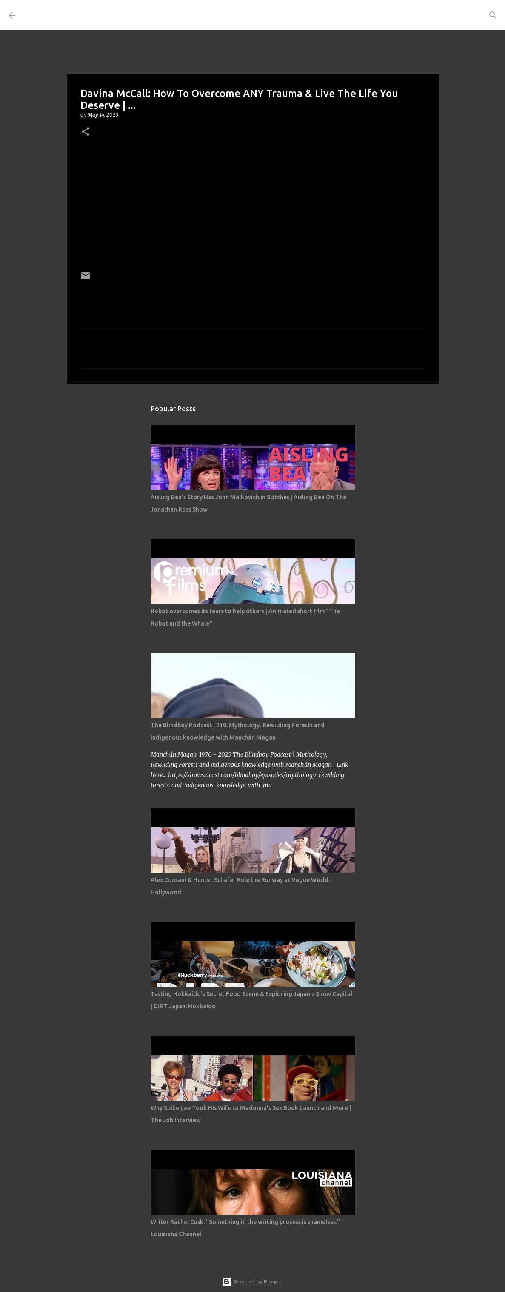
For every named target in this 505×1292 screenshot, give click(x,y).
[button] (85, 132)
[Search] (189, 15)
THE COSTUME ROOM (100, 15)
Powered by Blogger (252, 1281)
